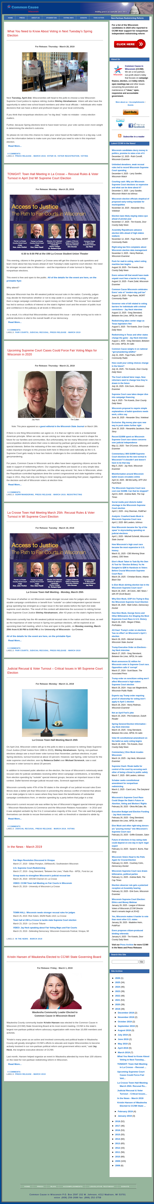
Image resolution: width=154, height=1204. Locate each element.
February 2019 (125, 1111)
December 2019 (126, 1012)
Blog (53, 1186)
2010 (118, 1156)
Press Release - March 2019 (30, 156)
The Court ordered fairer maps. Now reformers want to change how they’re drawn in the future (129, 380)
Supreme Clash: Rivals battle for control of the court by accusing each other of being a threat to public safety (130, 769)
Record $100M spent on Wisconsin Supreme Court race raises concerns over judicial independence (129, 440)
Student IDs (51, 18)
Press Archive (126, 945)
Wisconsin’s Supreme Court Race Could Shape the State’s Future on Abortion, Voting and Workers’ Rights (129, 800)
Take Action (98, 18)
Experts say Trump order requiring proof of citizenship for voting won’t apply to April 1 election (128, 698)
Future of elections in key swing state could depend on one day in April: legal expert (130, 843)
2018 (118, 1121)
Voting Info (68, 18)
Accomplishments (73, 1186)
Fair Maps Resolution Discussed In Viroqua (34, 860)
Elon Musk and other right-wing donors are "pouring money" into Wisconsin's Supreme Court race (130, 829)
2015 (118, 1134)
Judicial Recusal (39, 332)
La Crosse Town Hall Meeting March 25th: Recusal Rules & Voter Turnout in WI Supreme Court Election (51, 514)
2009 (118, 1161)
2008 (118, 1165)
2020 (118, 1004)
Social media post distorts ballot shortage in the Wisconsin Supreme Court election (128, 505)
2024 (118, 987)
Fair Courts (22, 332)
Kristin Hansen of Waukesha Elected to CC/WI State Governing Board (54, 957)
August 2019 (124, 1030)
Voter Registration (68, 156)
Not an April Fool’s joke (123, 713)
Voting (84, 156)
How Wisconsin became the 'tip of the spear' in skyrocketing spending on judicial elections (129, 530)
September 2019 (126, 1026)
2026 (118, 978)
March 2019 (124, 1052)
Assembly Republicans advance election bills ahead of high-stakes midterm (128, 233)
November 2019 (126, 1017)
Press (22, 18)
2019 (118, 1009)
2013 (118, 1143)
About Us (35, 18)
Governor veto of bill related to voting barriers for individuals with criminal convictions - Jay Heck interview (129, 306)
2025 (118, 982)
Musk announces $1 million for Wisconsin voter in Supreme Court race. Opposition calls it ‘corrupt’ (130, 664)
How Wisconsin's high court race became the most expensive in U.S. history (128, 547)
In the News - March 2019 (24, 846)
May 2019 (123, 1043)
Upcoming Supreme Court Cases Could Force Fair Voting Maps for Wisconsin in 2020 (52, 352)
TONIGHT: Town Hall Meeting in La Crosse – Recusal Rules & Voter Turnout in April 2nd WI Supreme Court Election (53, 176)
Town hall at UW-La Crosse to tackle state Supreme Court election (44, 920)
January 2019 (125, 1116)
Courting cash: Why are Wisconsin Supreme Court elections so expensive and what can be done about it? (130, 185)
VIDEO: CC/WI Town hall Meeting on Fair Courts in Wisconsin (42, 883)
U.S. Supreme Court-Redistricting (29, 868)
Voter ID (51, 156)
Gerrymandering (24, 495)
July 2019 (123, 1035)
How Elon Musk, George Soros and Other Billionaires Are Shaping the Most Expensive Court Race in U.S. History (130, 616)
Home (10, 18)
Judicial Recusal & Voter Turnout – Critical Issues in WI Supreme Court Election (55, 670)
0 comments (14, 154)
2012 (118, 1148)
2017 (118, 1126)
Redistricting (74, 495)
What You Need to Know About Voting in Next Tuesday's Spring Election (49, 33)
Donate (83, 18)
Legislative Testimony (102, 1186)
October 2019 (125, 1021)
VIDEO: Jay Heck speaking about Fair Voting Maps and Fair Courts (45, 928)
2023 (118, 991)
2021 (118, 1000)
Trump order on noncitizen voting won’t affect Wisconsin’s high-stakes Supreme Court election (130, 681)
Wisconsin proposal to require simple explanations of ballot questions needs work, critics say (130, 411)
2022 (118, 995)
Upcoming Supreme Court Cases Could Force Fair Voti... (130, 1075)
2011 (118, 1152)
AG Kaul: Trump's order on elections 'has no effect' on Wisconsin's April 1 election (129, 633)
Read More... (15, 146)
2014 (118, 1139)
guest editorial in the (62, 426)
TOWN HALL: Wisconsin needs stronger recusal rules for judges (44, 912)
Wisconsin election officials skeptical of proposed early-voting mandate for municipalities (130, 202)
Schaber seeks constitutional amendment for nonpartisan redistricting (125, 783)
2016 (118, 1130)
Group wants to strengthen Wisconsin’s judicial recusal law (41, 875)
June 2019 (123, 1039)
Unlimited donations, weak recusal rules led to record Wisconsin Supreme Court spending (130, 167)
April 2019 (123, 1048)
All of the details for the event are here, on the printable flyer (39, 636)
